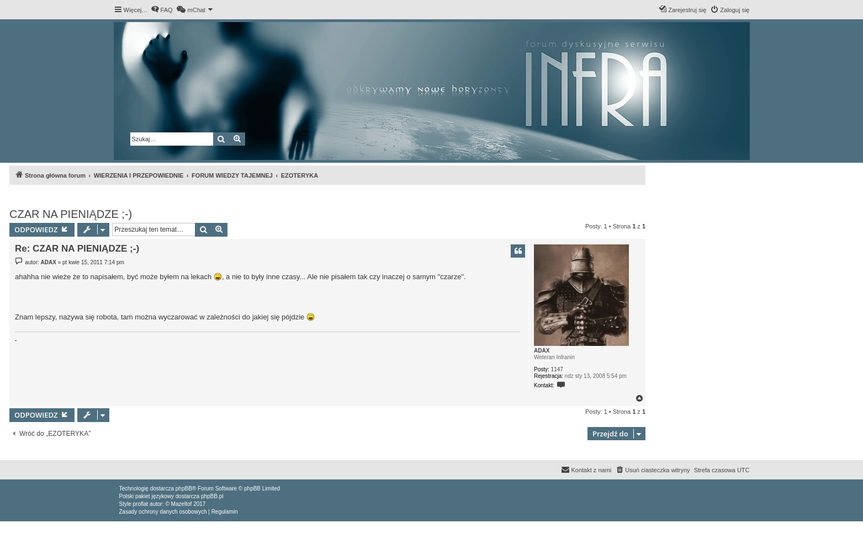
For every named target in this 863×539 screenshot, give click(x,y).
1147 (557, 369)
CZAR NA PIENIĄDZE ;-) (70, 214)
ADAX (541, 351)
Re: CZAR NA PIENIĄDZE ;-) (77, 248)
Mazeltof (181, 504)
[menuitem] (162, 10)
